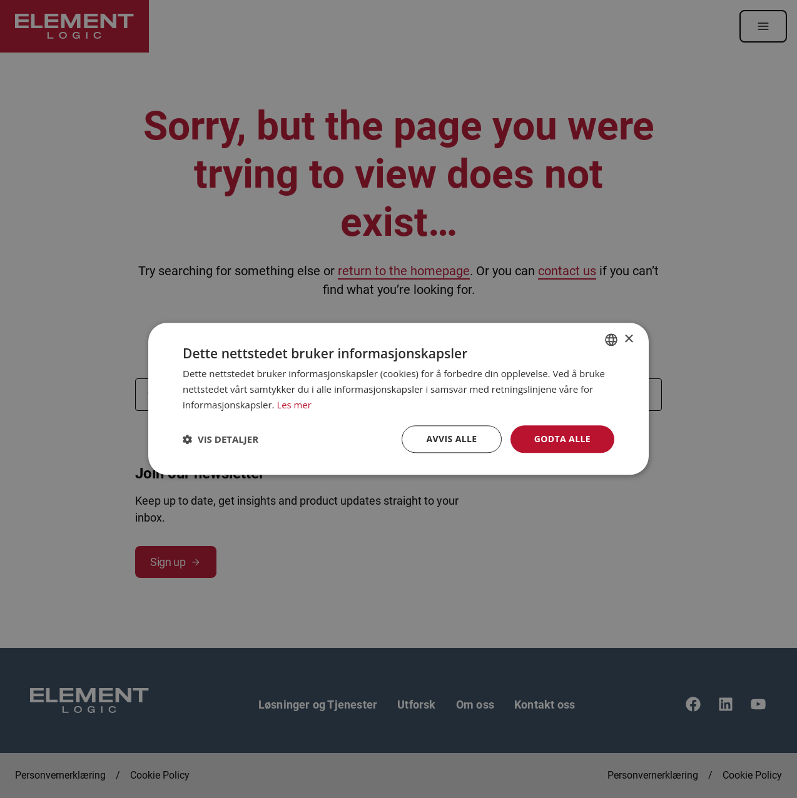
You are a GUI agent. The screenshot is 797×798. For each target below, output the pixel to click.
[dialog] (398, 399)
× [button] (628, 339)
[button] (220, 439)
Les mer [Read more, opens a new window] (294, 404)
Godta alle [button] (562, 439)
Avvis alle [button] (451, 439)
